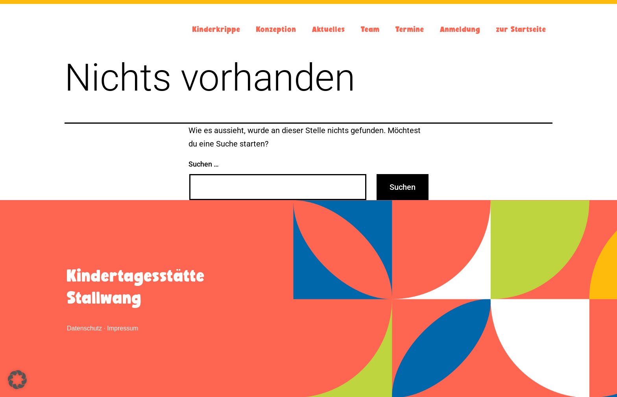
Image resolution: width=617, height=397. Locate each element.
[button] (17, 379)
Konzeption (276, 29)
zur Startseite (521, 29)
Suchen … (203, 164)
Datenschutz (84, 328)
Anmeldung (460, 29)
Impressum (122, 328)
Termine (409, 29)
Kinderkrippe (216, 29)
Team (370, 29)
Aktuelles (328, 29)
